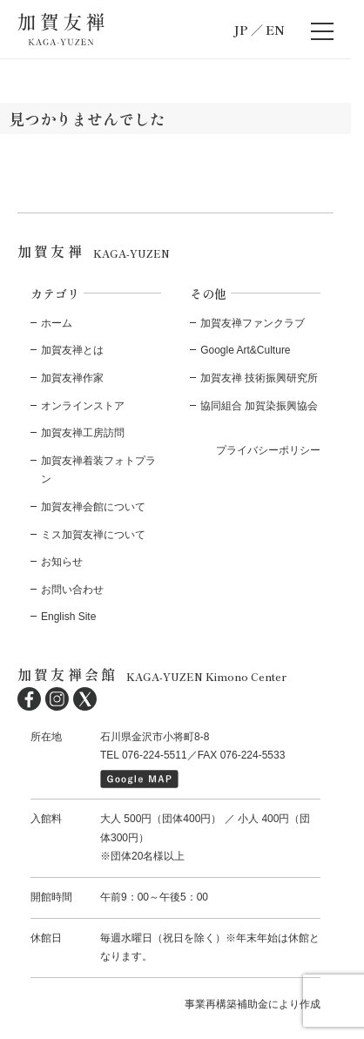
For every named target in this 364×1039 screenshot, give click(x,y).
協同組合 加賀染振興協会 (259, 406)
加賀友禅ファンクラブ (252, 323)
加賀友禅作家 (72, 378)
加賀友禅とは (72, 350)
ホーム (56, 323)
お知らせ (62, 562)
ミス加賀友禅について (93, 535)
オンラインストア (83, 406)
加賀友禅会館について (93, 507)
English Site (68, 617)
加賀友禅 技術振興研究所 (259, 378)
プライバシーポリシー (268, 450)
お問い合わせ (72, 590)
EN (275, 29)
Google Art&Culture (245, 350)
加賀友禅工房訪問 (83, 433)
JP (240, 29)
